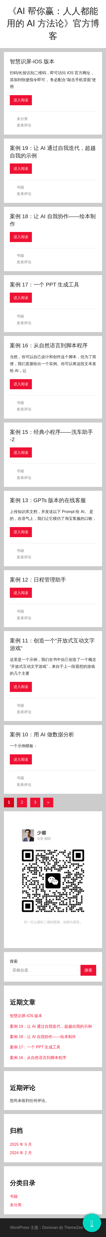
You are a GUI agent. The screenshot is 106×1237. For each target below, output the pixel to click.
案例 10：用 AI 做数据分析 (42, 734)
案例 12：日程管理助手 (38, 580)
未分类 (22, 119)
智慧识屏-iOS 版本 (32, 61)
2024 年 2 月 (21, 1153)
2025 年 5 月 (21, 1144)
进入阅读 (20, 100)
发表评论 (24, 125)
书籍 (20, 187)
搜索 (14, 961)
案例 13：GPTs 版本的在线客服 (48, 500)
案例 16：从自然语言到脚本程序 (49, 345)
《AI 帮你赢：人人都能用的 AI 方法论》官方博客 (53, 23)
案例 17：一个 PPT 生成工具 (44, 285)
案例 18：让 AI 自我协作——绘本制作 (43, 1037)
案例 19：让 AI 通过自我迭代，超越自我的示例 (51, 1026)
